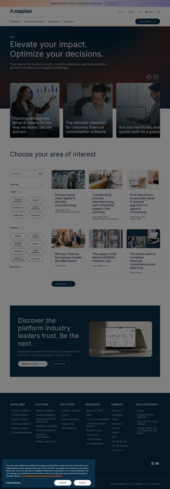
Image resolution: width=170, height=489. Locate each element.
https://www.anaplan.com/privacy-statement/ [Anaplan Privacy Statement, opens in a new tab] (41, 483)
